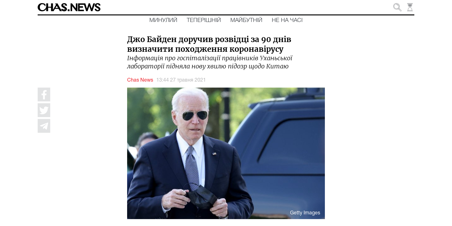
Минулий (163, 20)
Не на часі (287, 20)
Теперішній (204, 20)
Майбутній (246, 20)
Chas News (140, 80)
